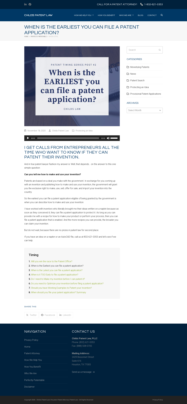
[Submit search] (160, 50)
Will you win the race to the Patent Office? (51, 261)
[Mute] (108, 138)
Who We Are (30, 373)
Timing (33, 255)
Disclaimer (29, 386)
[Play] (28, 138)
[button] (162, 15)
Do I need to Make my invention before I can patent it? (58, 279)
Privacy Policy (31, 340)
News (133, 74)
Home (27, 346)
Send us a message (83, 372)
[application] (72, 138)
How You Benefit (32, 366)
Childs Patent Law (60, 130)
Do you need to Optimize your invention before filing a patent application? (67, 283)
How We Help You (33, 360)
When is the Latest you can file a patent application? (56, 270)
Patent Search (137, 80)
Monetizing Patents (139, 67)
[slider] (68, 138)
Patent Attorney (32, 353)
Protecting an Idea (84, 130)
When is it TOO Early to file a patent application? (54, 274)
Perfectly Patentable (34, 380)
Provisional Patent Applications (145, 94)
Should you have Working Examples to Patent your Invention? (61, 288)
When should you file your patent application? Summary (58, 292)
